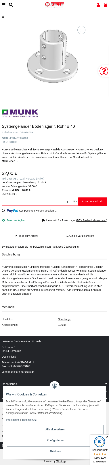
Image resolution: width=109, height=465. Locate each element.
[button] (98, 5)
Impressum (12, 419)
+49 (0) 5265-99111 (23, 362)
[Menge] (37, 201)
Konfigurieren (55, 440)
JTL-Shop (61, 461)
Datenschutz (29, 419)
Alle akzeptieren (55, 429)
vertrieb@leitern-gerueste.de (18, 371)
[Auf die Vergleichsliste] (81, 30)
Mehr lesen (10, 161)
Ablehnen (55, 451)
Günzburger (64, 319)
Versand (31, 178)
